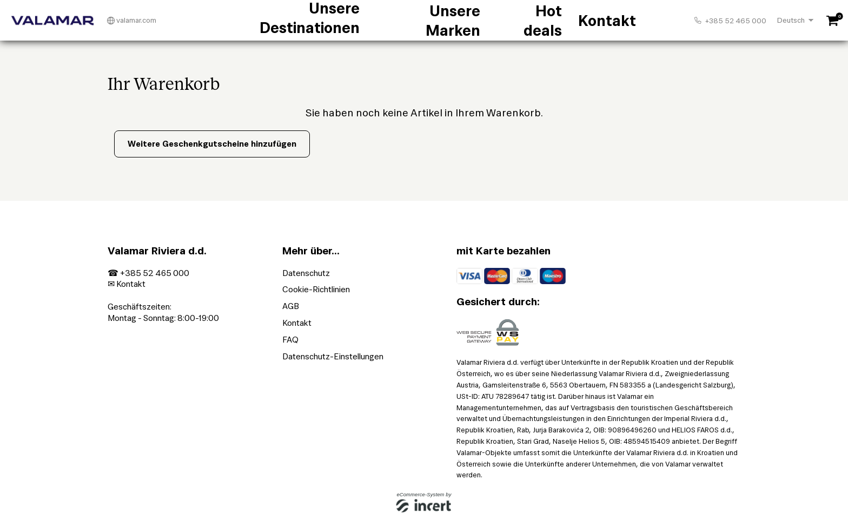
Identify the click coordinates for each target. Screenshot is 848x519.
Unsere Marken (424, 20)
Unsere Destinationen (332, 20)
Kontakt (543, 20)
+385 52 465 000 (730, 20)
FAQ (290, 339)
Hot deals (491, 20)
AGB (290, 306)
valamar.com (131, 20)
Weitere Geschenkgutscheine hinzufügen (212, 144)
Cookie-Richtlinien (316, 289)
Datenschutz (306, 273)
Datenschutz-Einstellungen (332, 356)
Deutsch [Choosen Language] (791, 20)
